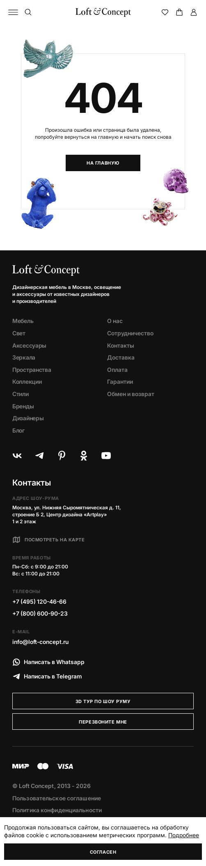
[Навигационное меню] (13, 12)
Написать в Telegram (47, 676)
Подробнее (183, 835)
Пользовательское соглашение (56, 798)
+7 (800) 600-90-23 (40, 613)
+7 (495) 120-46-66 (39, 601)
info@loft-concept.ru (40, 641)
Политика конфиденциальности (57, 809)
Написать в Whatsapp (48, 662)
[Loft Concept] (103, 12)
